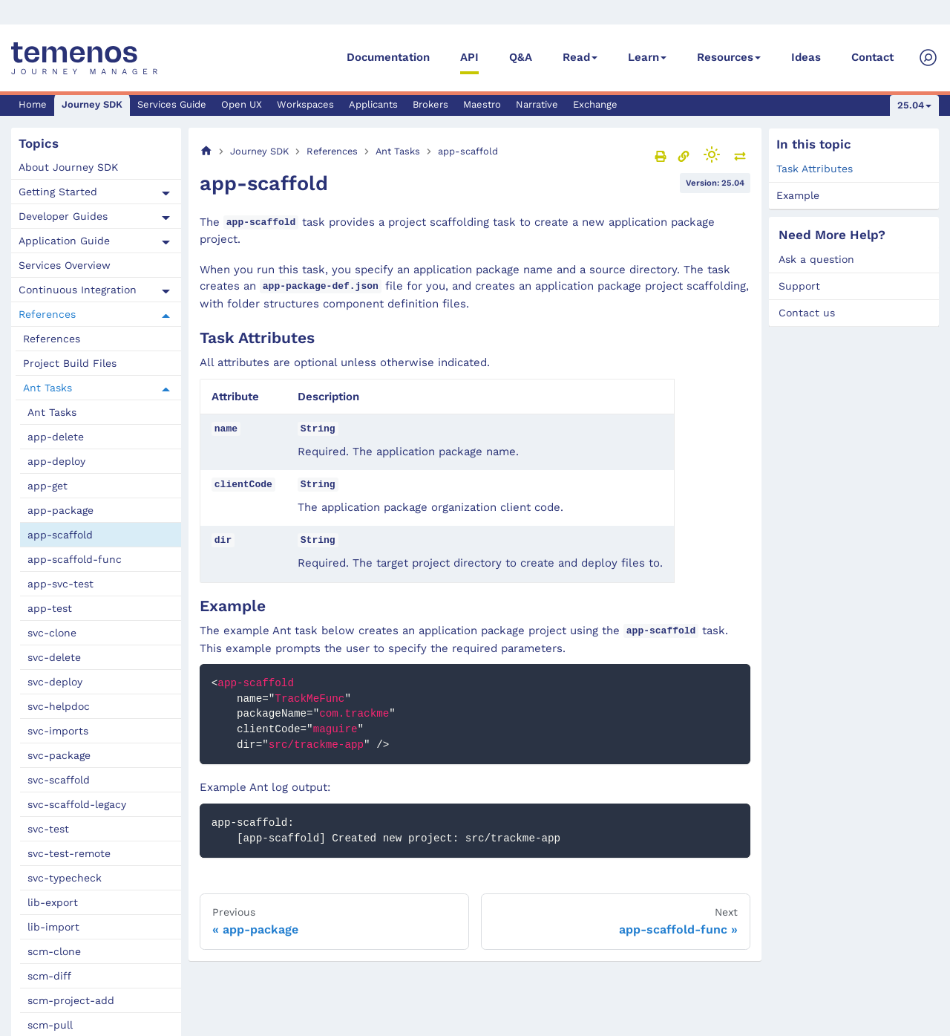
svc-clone (51, 633)
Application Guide (64, 241)
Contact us (807, 313)
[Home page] (206, 151)
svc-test (48, 829)
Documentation (388, 57)
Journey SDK (92, 104)
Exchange (595, 104)
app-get (47, 486)
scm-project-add (70, 1000)
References (47, 314)
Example (797, 195)
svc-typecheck (64, 878)
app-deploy (56, 461)
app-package (60, 510)
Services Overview (65, 265)
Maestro (482, 104)
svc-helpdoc (58, 706)
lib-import (53, 927)
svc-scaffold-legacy (76, 804)
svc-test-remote (69, 853)
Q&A (520, 57)
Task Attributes (814, 169)
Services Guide (171, 104)
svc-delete (54, 657)
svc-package (59, 755)
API (469, 57)
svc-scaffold (58, 780)
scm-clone (54, 951)
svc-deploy (54, 682)
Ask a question (816, 259)
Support (799, 286)
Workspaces (305, 104)
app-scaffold (60, 535)
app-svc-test (60, 584)
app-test (49, 608)
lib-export (52, 902)
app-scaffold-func (74, 559)
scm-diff (49, 976)
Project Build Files (70, 363)
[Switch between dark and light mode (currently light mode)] (712, 154)
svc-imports (57, 731)
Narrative (537, 104)
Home (33, 104)
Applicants (373, 104)
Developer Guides (63, 216)
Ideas (806, 57)
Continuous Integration (78, 290)
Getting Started (58, 192)
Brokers (430, 104)
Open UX (241, 104)
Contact (872, 57)
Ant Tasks (47, 388)
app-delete (55, 437)
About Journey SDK (68, 167)
